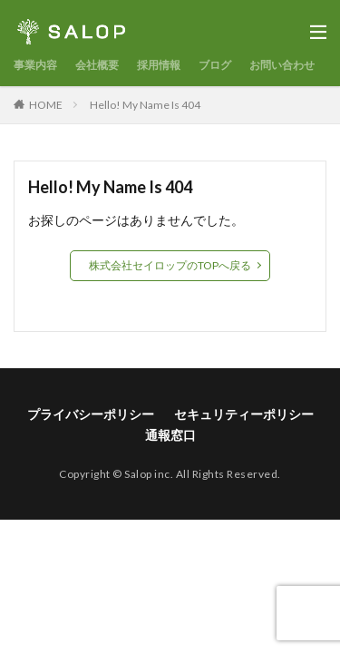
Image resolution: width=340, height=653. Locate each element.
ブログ (215, 65)
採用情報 (158, 65)
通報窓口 (170, 435)
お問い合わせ (282, 65)
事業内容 (35, 65)
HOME (46, 105)
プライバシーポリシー (90, 414)
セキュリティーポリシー (244, 414)
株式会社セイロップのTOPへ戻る (170, 265)
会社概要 (97, 65)
